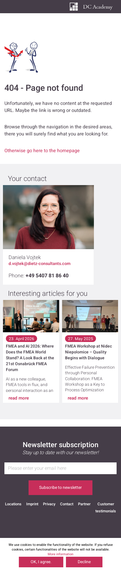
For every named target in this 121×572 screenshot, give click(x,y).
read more (19, 398)
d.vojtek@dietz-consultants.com (40, 264)
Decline (84, 562)
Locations (13, 504)
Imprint (32, 504)
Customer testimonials (105, 505)
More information (60, 554)
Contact (66, 504)
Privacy (49, 504)
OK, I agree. (41, 562)
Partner (84, 504)
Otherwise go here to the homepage (42, 150)
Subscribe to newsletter (60, 487)
